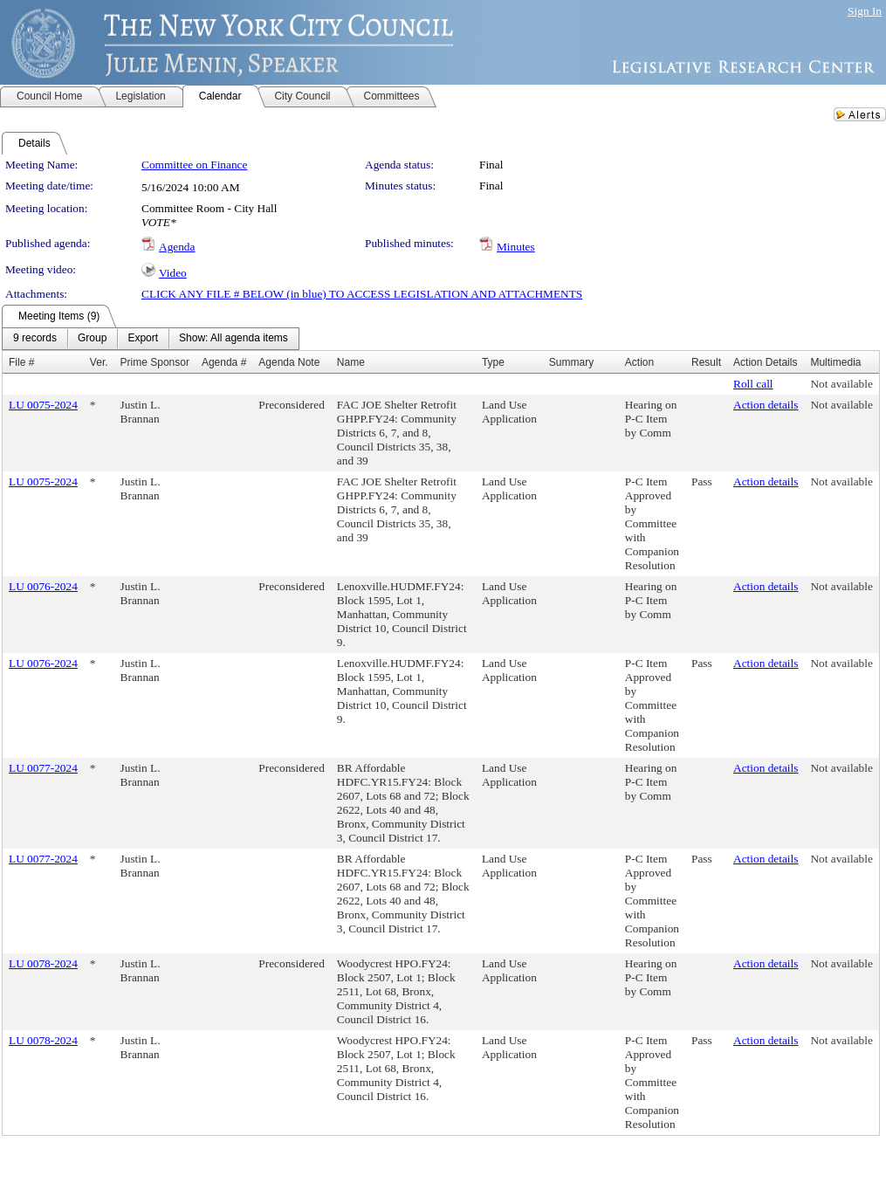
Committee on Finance (194, 164)
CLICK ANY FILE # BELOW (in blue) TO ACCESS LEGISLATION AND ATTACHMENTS (361, 293)
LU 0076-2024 (43, 586)
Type (493, 362)
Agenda (177, 246)
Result (706, 362)
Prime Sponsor (154, 362)
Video (173, 272)
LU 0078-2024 (43, 963)
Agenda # (224, 362)
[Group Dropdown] (92, 338)
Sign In (865, 10)
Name (351, 362)
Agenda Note (288, 362)
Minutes (516, 246)
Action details (765, 404)
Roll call (753, 383)
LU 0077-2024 (43, 767)
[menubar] (150, 338)
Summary (571, 362)
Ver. (99, 362)
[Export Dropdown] (142, 338)
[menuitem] (35, 338)
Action (639, 362)
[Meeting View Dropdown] (233, 338)
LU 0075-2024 (43, 404)
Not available (841, 383)
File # (21, 362)
